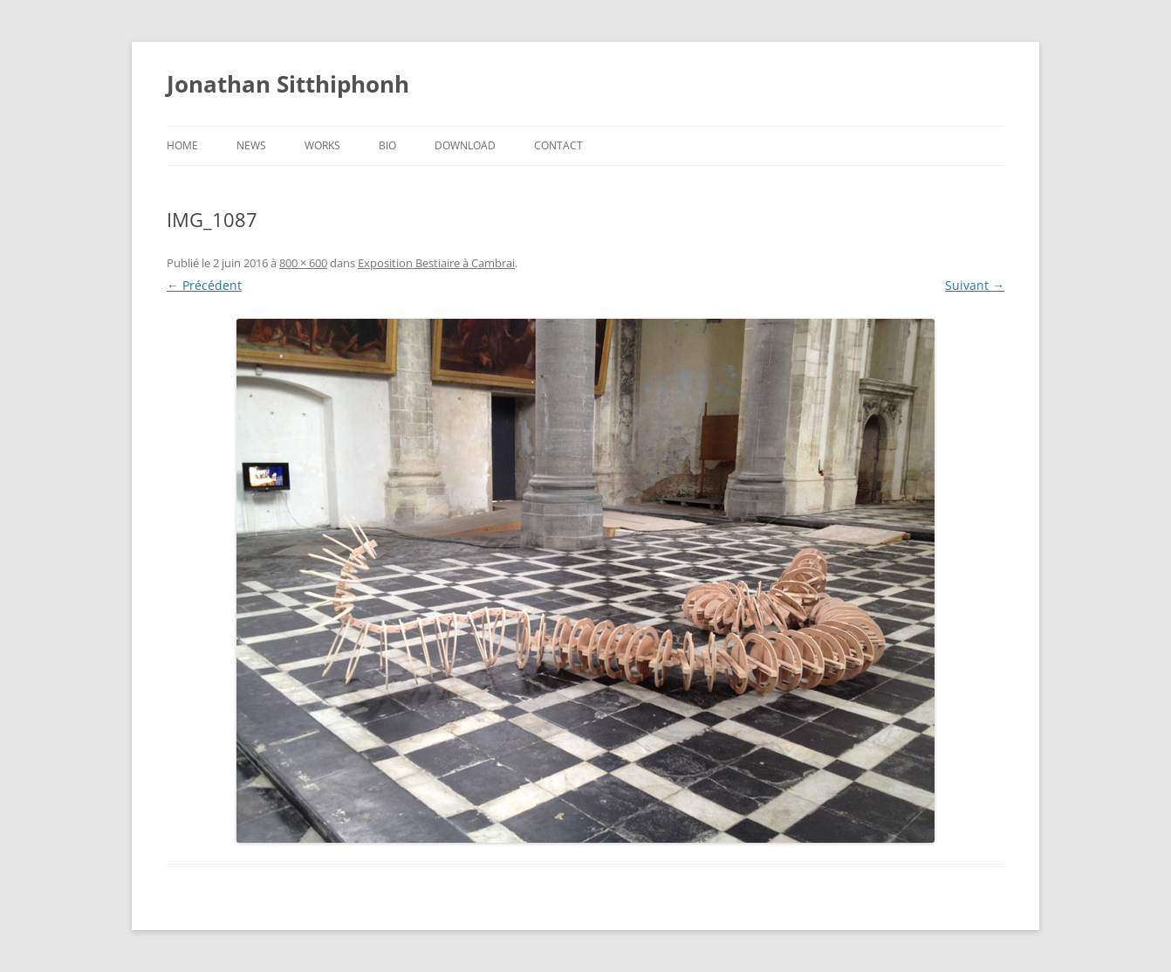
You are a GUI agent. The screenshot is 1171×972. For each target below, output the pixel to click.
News (251, 145)
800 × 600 (303, 263)
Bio (387, 145)
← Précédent (204, 285)
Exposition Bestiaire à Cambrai (436, 263)
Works (322, 145)
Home (182, 145)
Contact (558, 145)
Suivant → (974, 285)
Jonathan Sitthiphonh (288, 84)
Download (465, 145)
